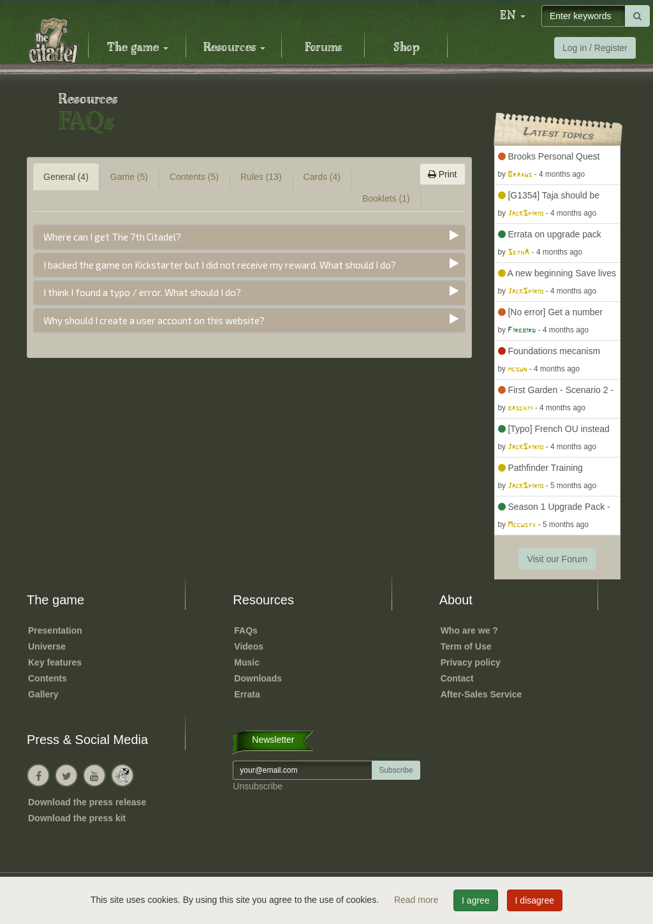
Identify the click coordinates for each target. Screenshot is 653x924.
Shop (406, 48)
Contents (47, 678)
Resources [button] (234, 48)
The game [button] (137, 48)
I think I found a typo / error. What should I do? (142, 292)
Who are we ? (469, 630)
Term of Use (466, 646)
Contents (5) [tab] (194, 177)
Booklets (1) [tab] (386, 198)
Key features (55, 662)
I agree (476, 900)
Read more (417, 900)
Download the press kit (77, 818)
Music (247, 662)
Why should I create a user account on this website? (154, 320)
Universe (47, 646)
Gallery (43, 694)
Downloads (258, 678)
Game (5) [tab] (129, 177)
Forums (323, 48)
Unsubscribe (257, 786)
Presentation (55, 630)
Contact (457, 678)
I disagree (534, 900)
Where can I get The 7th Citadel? (112, 236)
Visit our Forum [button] (557, 559)
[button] (512, 16)
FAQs (246, 630)
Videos (248, 646)
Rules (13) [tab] (261, 177)
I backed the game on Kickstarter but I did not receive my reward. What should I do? (219, 265)
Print (442, 174)
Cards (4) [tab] (322, 177)
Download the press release (87, 802)
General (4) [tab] (66, 177)
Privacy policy (471, 662)
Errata (247, 694)
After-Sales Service (481, 694)
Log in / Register (594, 48)
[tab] (249, 237)
